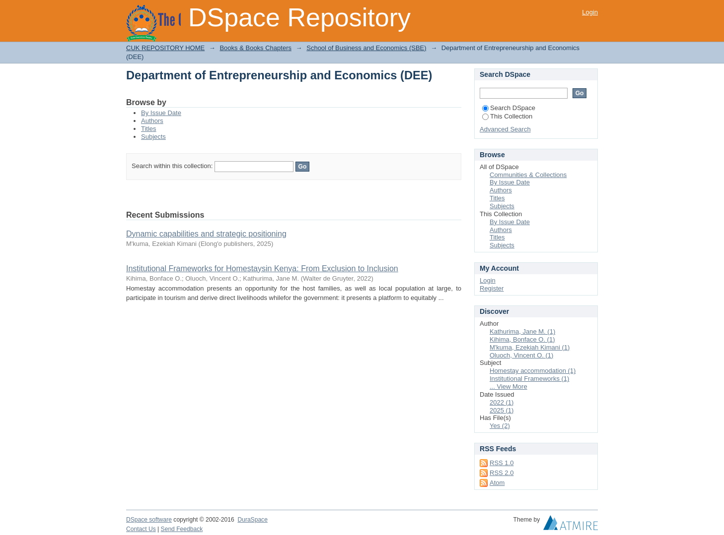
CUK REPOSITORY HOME (165, 48)
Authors (152, 120)
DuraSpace (252, 519)
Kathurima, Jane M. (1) (522, 331)
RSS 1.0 (501, 463)
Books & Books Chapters (255, 48)
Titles (148, 128)
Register (492, 288)
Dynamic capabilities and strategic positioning (206, 234)
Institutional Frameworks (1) (529, 378)
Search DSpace (508, 108)
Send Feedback (182, 529)
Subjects (153, 136)
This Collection (507, 116)
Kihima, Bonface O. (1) (522, 339)
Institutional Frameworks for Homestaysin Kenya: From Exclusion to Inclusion (262, 268)
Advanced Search (505, 129)
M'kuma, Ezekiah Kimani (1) (530, 347)
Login (590, 12)
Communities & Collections (528, 174)
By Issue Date (161, 113)
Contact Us (141, 529)
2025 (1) (501, 410)
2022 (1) (501, 402)
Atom (497, 482)
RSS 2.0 (501, 472)
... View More (508, 386)
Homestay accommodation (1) (533, 370)
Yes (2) (500, 425)
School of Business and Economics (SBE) (366, 48)
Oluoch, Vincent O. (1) (521, 355)
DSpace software (149, 519)
